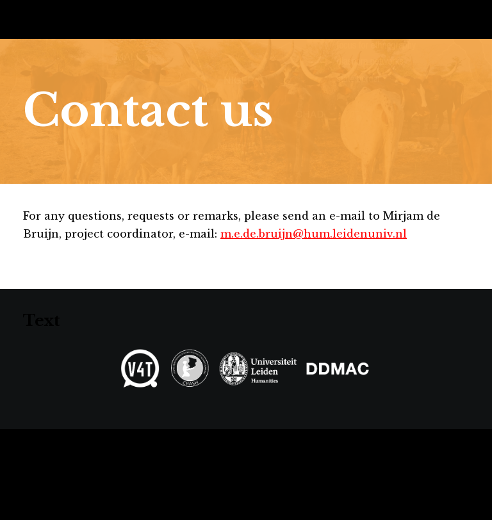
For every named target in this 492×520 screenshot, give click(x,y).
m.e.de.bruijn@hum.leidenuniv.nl (313, 233)
